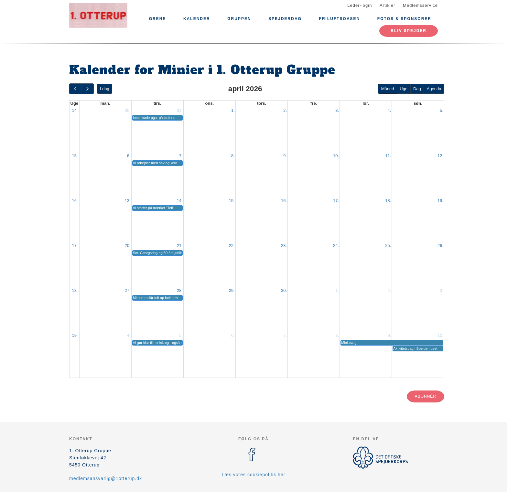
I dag (104, 88)
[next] (87, 88)
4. (389, 110)
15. (232, 200)
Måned (387, 88)
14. (180, 200)
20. (128, 245)
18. (388, 200)
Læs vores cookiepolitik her (254, 474)
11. (388, 155)
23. (284, 245)
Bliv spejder (408, 30)
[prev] (75, 88)
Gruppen (239, 18)
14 (74, 110)
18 (74, 290)
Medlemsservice (420, 5)
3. (337, 110)
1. (233, 110)
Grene (157, 18)
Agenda (434, 88)
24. (336, 245)
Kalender (196, 18)
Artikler (387, 5)
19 (74, 335)
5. (441, 110)
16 (74, 200)
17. (336, 200)
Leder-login (359, 5)
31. (180, 110)
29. (232, 290)
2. (285, 110)
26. (440, 245)
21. (180, 245)
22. (232, 245)
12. (440, 155)
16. (284, 200)
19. (440, 200)
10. (336, 155)
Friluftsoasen (339, 18)
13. (128, 200)
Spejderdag (285, 18)
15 (74, 155)
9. (285, 155)
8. (233, 155)
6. (129, 155)
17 (74, 245)
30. (128, 110)
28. (180, 290)
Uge (403, 88)
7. (181, 155)
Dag (417, 88)
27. (128, 290)
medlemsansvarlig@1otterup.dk (105, 478)
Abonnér (425, 396)
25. (388, 245)
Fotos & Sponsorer (404, 18)
